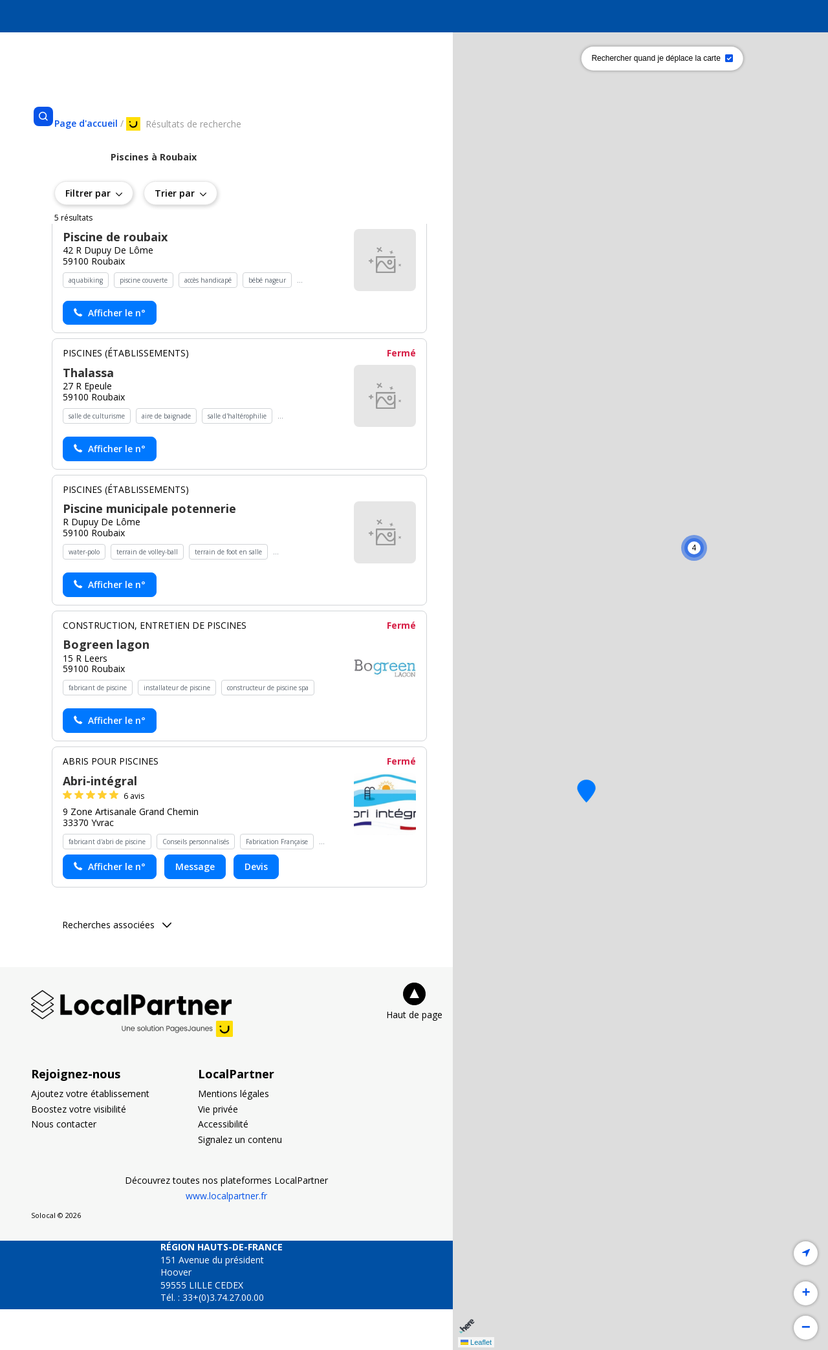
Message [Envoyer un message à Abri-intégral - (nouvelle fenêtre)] (195, 907)
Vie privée (218, 1149)
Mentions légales (233, 1134)
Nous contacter (63, 1165)
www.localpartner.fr (226, 1236)
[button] (586, 791)
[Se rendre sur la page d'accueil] (86, 123)
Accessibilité (223, 1165)
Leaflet (476, 1342)
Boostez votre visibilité (78, 1149)
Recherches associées (116, 965)
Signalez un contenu (240, 1180)
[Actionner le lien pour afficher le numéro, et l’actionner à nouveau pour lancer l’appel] (110, 354)
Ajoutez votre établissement (90, 1134)
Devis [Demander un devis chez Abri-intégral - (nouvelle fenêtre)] (256, 907)
